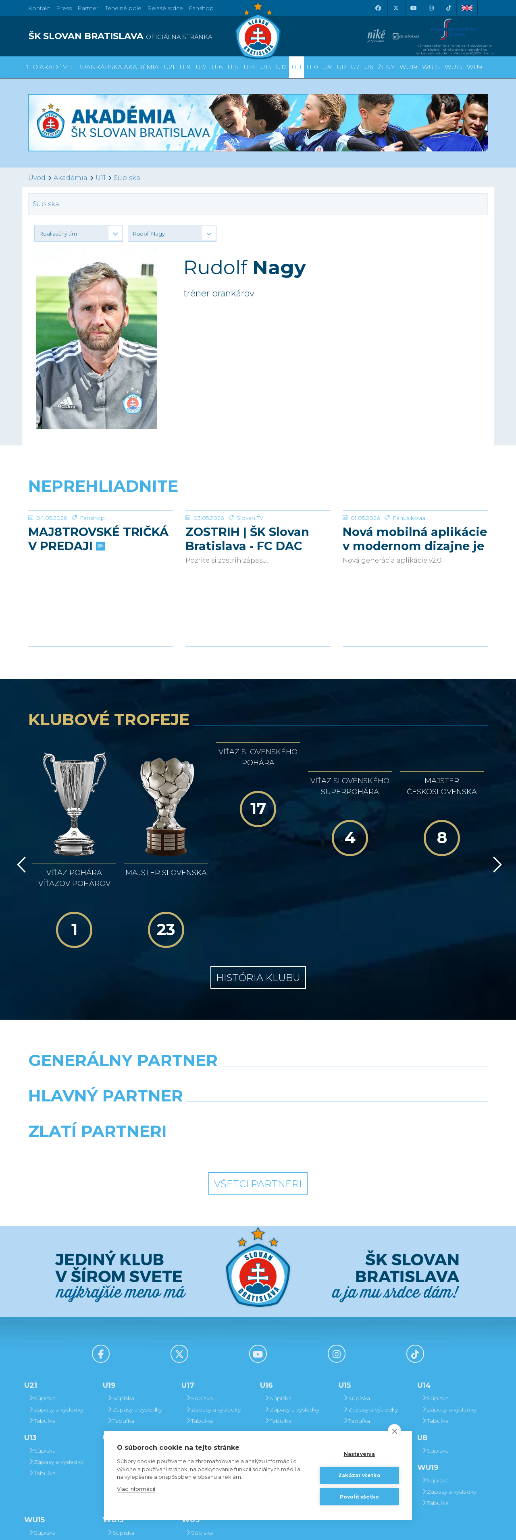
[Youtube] (413, 8)
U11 (101, 178)
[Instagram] (431, 8)
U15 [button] (233, 67)
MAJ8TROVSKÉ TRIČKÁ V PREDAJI (98, 539)
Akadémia (70, 178)
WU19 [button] (408, 67)
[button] (78, 234)
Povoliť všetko (359, 1497)
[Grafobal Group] (317, 1074)
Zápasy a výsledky (55, 1332)
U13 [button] (265, 67)
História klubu (258, 900)
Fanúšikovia (409, 518)
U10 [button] (312, 67)
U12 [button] (281, 67)
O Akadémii (52, 67)
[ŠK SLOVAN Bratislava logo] (258, 30)
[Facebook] (378, 8)
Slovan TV (250, 518)
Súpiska (127, 178)
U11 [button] (296, 67)
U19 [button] (185, 67)
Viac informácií (136, 1489)
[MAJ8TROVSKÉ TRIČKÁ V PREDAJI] (100, 510)
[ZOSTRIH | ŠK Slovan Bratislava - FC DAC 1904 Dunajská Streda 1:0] (258, 510)
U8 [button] (341, 67)
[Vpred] (496, 821)
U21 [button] (169, 67)
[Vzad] (20, 821)
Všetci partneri (258, 1106)
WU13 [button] (453, 67)
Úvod (37, 178)
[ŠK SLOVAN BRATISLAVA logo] (140, 36)
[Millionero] (317, 1039)
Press (64, 8)
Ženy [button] (386, 67)
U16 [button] (217, 67)
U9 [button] (327, 67)
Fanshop (201, 8)
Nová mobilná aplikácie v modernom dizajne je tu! (415, 539)
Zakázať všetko (359, 1475)
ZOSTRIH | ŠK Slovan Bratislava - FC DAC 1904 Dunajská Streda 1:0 (251, 539)
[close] (394, 1431)
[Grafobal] (199, 1039)
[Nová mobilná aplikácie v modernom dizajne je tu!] (415, 510)
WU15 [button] (431, 67)
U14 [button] (249, 67)
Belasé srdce (165, 8)
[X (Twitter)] (395, 8)
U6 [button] (368, 67)
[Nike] (258, 1003)
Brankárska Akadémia (118, 67)
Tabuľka (42, 1343)
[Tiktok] (449, 8)
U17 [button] (201, 67)
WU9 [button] (474, 67)
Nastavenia (359, 1454)
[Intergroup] (199, 1074)
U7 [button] (355, 67)
